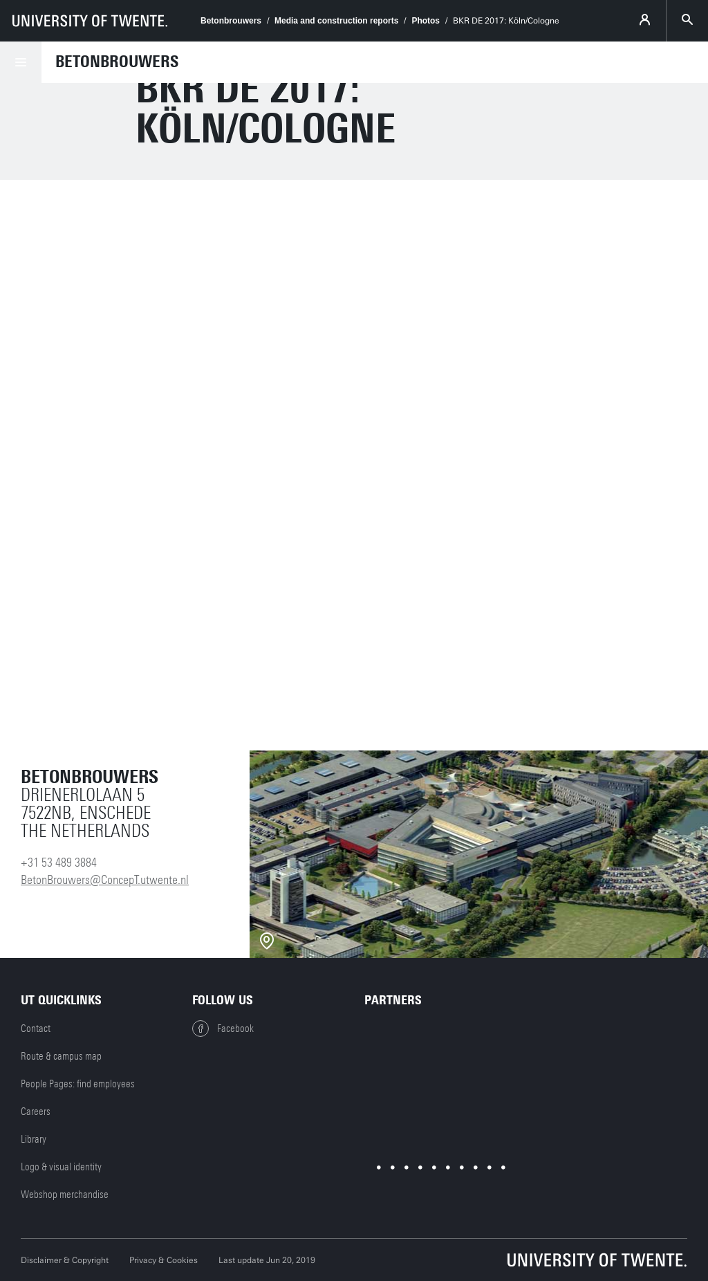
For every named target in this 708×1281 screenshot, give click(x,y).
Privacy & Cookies (163, 1260)
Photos (425, 21)
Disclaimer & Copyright (65, 1260)
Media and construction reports (336, 21)
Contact (35, 1028)
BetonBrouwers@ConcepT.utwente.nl (105, 879)
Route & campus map (61, 1056)
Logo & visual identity (61, 1167)
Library (33, 1139)
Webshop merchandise (65, 1194)
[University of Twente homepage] (90, 21)
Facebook (223, 1028)
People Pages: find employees (78, 1084)
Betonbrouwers (231, 21)
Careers (35, 1111)
